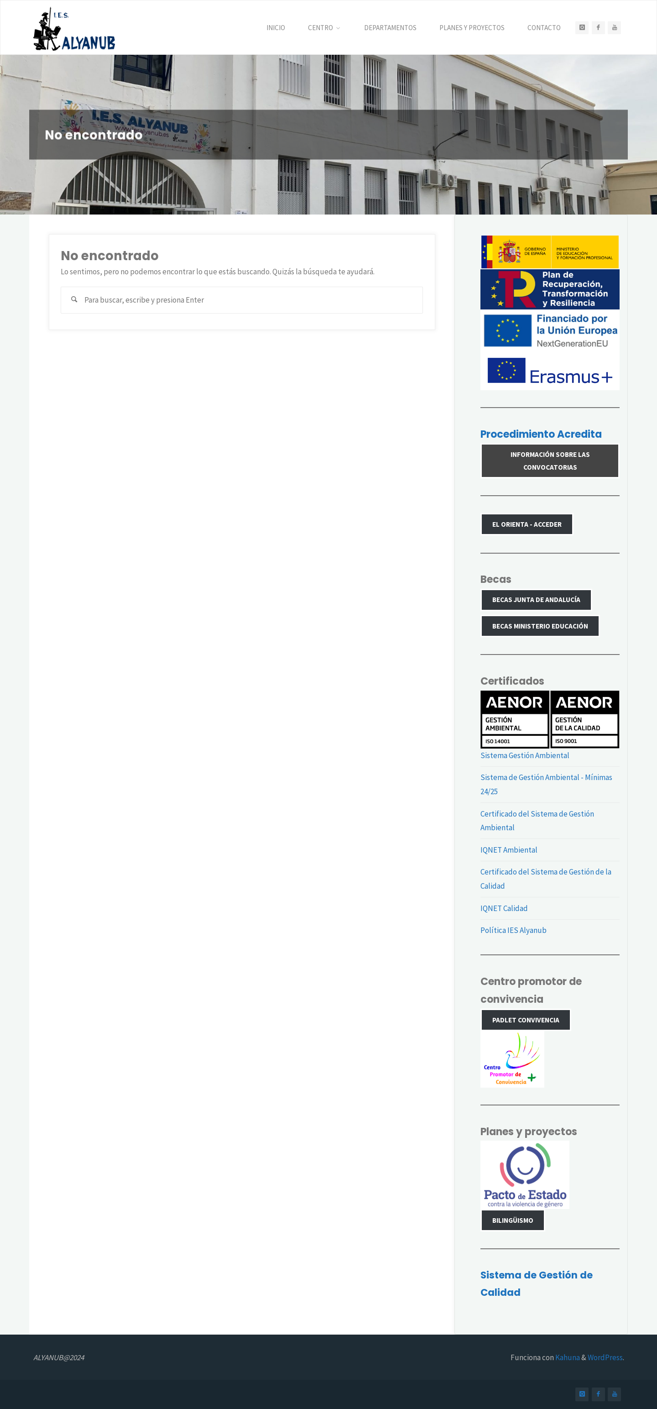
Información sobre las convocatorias (550, 460)
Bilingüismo (512, 1220)
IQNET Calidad (504, 908)
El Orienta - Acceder (527, 524)
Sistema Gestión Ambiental (524, 755)
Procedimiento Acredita (541, 434)
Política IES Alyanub (513, 930)
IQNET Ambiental (508, 850)
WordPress (605, 1357)
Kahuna (567, 1357)
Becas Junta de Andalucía (536, 599)
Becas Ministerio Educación (540, 626)
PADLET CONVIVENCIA (525, 1020)
